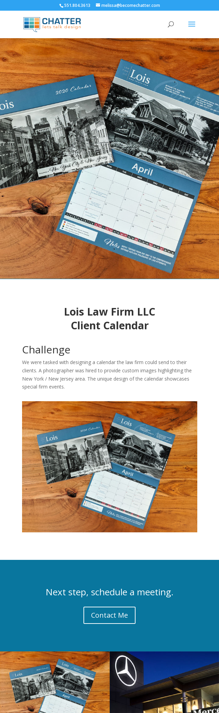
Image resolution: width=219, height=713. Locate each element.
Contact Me (109, 615)
